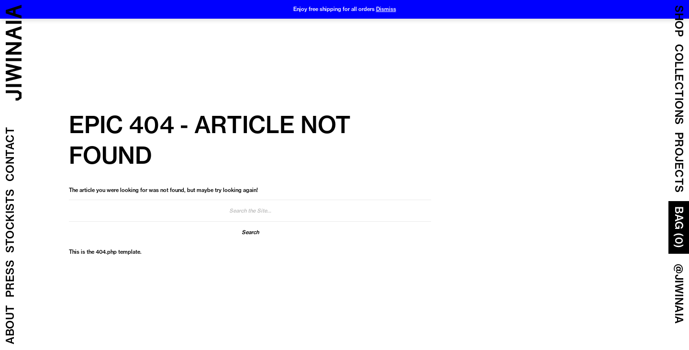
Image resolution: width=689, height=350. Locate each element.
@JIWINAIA (679, 294)
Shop (679, 21)
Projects (679, 162)
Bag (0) (679, 227)
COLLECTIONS (679, 84)
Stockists (10, 221)
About (10, 325)
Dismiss (386, 9)
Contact (10, 154)
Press (10, 279)
